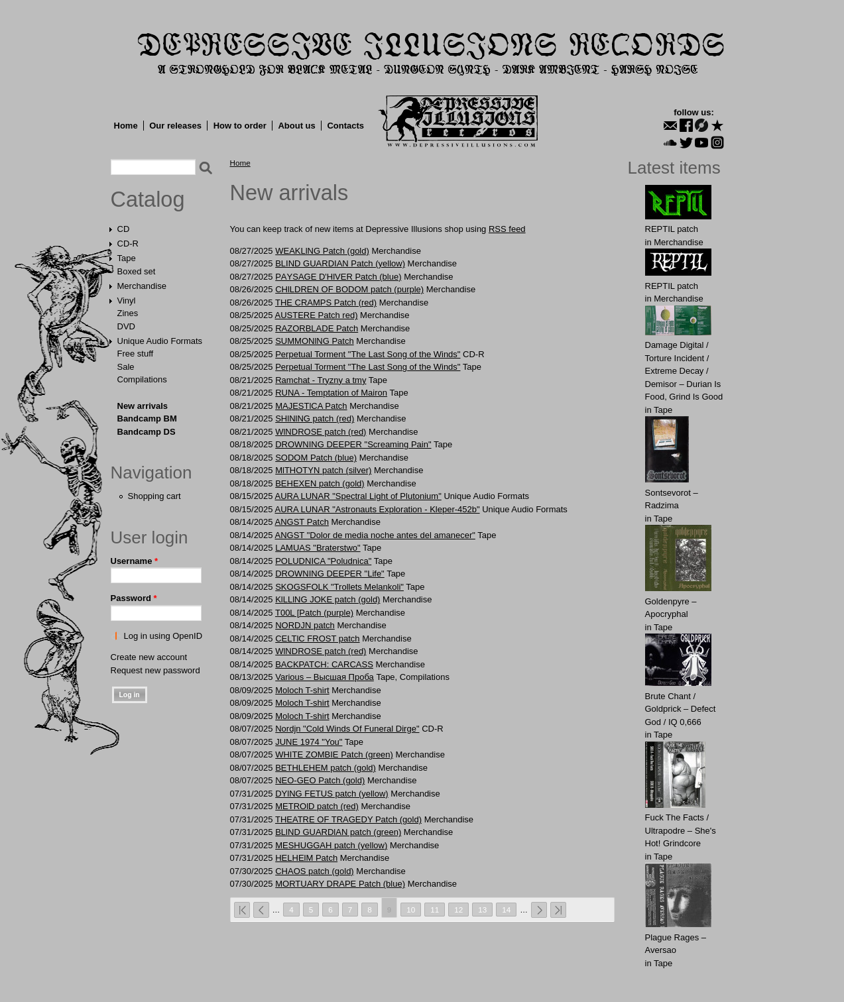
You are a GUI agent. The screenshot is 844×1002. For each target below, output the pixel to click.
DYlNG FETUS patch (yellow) (331, 794)
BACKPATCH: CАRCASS (324, 664)
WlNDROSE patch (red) (320, 432)
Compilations (142, 379)
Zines (128, 313)
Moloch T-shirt (302, 690)
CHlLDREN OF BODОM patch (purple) (349, 289)
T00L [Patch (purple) (314, 613)
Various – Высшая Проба (324, 677)
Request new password (155, 670)
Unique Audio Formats (160, 341)
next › (539, 910)
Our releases (175, 126)
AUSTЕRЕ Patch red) (315, 315)
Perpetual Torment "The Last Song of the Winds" (367, 354)
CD (123, 229)
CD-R (128, 244)
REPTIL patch (671, 229)
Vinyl (126, 301)
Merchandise (141, 286)
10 (410, 909)
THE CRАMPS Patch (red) (326, 302)
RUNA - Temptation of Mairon (331, 393)
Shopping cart (154, 496)
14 (506, 909)
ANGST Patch (301, 522)
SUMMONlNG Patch (314, 341)
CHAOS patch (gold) (314, 871)
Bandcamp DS (146, 432)
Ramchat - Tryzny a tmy (320, 380)
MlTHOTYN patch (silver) (323, 470)
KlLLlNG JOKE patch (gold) (327, 599)
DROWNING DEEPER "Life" (330, 574)
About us (296, 126)
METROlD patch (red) (317, 806)
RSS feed (507, 229)
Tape (126, 258)
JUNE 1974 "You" (308, 742)
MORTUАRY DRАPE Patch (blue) (340, 884)
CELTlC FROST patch (317, 638)
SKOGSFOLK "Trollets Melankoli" (339, 587)
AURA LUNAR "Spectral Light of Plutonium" (357, 496)
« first (242, 910)
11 (434, 909)
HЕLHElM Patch (306, 858)
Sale (126, 367)
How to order (240, 126)
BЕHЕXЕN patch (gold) (319, 483)
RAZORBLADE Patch (316, 328)
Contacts (345, 126)
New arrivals (142, 406)
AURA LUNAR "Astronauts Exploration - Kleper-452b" (376, 509)
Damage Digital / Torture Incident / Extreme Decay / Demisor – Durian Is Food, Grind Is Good (684, 371)
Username (134, 561)
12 (458, 909)
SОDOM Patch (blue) (316, 458)
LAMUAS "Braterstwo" (317, 548)
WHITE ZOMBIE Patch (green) (334, 754)
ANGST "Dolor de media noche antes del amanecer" (374, 535)
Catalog (148, 199)
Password (134, 598)
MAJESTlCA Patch (311, 406)
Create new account (149, 657)
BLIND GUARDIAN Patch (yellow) (340, 263)
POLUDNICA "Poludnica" (323, 561)
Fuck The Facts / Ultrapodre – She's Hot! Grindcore (680, 830)
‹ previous (261, 910)
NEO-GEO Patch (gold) (320, 780)
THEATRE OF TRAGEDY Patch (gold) (348, 819)
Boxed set (136, 271)
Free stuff (135, 354)
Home (126, 126)
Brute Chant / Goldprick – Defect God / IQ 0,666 (680, 709)
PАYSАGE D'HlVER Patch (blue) (338, 277)
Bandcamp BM (147, 418)
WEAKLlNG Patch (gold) (322, 251)
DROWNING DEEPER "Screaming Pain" (353, 444)
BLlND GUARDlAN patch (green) (338, 832)
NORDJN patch (305, 625)
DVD (126, 326)
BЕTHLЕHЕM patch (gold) (325, 768)
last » (558, 910)
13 (482, 909)
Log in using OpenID (163, 636)
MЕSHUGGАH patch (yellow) (331, 845)
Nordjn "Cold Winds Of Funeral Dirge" (347, 729)
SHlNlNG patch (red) (314, 418)
